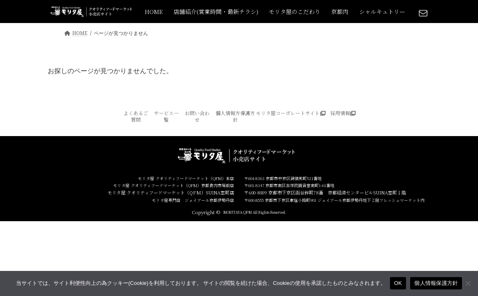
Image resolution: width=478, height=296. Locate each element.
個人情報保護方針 (436, 283)
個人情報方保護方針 (235, 116)
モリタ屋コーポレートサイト (288, 113)
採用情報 (340, 113)
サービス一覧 (166, 116)
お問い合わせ (197, 116)
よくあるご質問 (135, 116)
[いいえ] (468, 283)
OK (398, 283)
